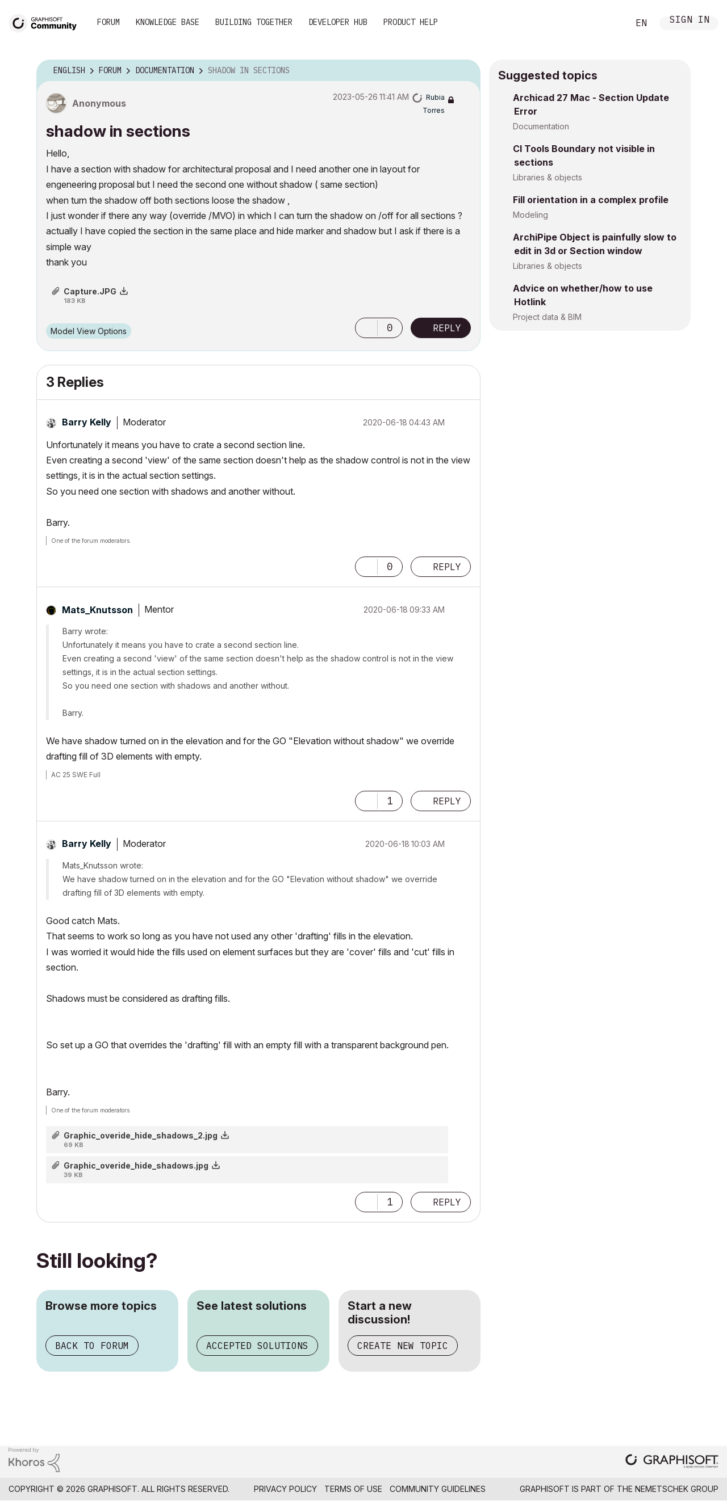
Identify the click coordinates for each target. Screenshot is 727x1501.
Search (607, 23)
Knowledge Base (167, 22)
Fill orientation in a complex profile (590, 199)
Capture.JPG (90, 291)
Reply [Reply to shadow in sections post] (447, 328)
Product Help (410, 22)
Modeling (530, 215)
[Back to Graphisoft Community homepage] (47, 22)
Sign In (689, 20)
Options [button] (464, 71)
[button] (366, 328)
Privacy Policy (285, 1489)
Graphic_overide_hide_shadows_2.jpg (141, 1135)
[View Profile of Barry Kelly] (86, 422)
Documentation (541, 126)
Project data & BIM (547, 317)
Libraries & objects (547, 177)
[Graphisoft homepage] (671, 1462)
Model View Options (89, 331)
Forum (108, 22)
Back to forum (92, 1345)
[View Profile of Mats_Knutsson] (97, 609)
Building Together (254, 22)
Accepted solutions (257, 1345)
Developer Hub (337, 22)
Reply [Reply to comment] (447, 566)
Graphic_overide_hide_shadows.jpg (136, 1165)
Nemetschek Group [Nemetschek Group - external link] (676, 1489)
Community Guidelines (438, 1489)
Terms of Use (353, 1489)
